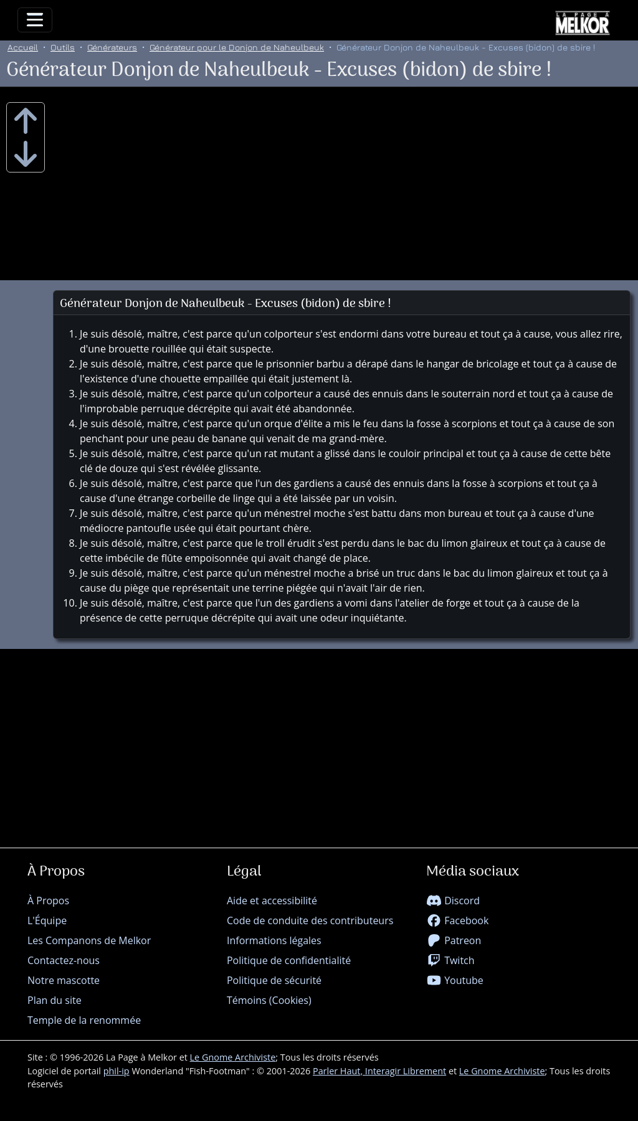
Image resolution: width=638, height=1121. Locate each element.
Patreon (453, 940)
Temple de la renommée (84, 1020)
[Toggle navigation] (34, 19)
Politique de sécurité (274, 980)
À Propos (48, 900)
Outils (62, 47)
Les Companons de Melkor (89, 940)
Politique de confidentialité (289, 960)
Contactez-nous (63, 960)
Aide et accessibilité (272, 900)
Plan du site (54, 1000)
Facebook (457, 920)
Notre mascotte (63, 980)
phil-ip (116, 1071)
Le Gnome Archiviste (233, 1057)
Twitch (450, 960)
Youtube (454, 980)
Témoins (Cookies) (269, 1000)
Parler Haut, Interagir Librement (379, 1071)
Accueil (22, 47)
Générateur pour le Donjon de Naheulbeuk (237, 47)
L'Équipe (47, 920)
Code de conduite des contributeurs (310, 920)
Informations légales (274, 940)
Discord (453, 900)
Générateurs (112, 47)
